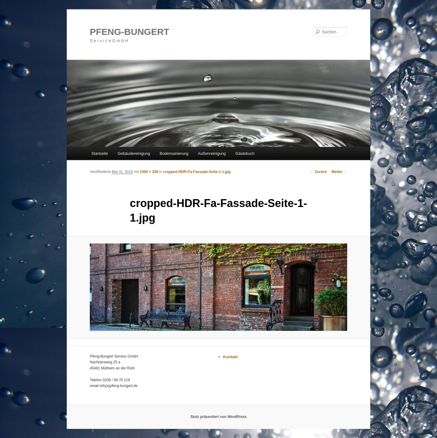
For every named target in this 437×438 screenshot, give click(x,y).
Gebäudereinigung (134, 153)
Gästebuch (245, 153)
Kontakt (230, 357)
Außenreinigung (212, 153)
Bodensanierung (174, 153)
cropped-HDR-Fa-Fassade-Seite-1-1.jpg (197, 172)
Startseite (99, 153)
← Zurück (318, 172)
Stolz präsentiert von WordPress (218, 417)
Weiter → (339, 172)
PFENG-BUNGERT (129, 32)
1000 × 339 (149, 172)
